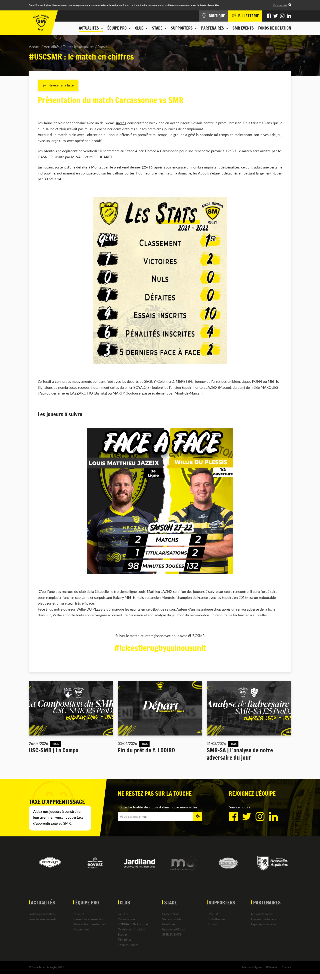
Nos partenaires (261, 914)
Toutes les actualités (78, 46)
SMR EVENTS (243, 28)
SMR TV (212, 914)
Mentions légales (252, 967)
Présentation (171, 914)
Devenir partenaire (263, 919)
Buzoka (212, 924)
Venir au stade (171, 919)
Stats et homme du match (90, 924)
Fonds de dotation (274, 28)
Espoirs (123, 934)
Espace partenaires (263, 924)
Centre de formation (131, 929)
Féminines (124, 939)
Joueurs (78, 914)
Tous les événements (42, 919)
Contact (286, 967)
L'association (126, 919)
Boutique (168, 924)
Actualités (52, 46)
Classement (81, 929)
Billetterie (271, 967)
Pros (101, 46)
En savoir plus (280, 5)
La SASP (123, 914)
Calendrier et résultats (88, 919)
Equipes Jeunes (128, 945)
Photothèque (216, 919)
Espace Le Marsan (174, 929)
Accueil (34, 46)
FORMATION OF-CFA (133, 924)
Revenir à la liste (58, 85)
